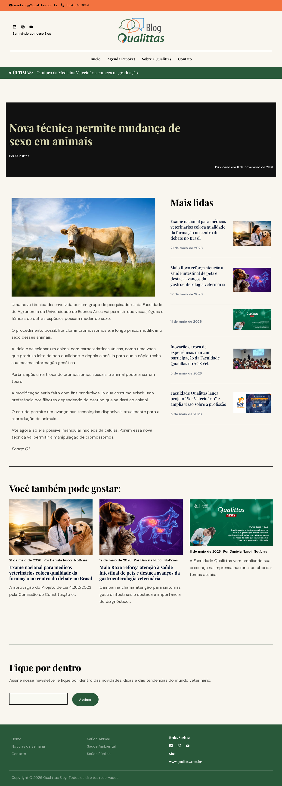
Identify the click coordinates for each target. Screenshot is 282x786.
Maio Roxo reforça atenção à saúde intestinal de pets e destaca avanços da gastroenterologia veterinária (197, 276)
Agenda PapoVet (121, 58)
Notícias (80, 560)
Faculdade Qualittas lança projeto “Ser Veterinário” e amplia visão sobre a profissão (198, 398)
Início (95, 58)
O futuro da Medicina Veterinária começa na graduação (87, 72)
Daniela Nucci (61, 560)
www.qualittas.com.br (185, 761)
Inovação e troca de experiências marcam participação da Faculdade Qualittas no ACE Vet (195, 355)
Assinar (85, 699)
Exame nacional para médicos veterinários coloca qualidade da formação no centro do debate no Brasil (198, 230)
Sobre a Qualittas (156, 58)
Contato (185, 58)
